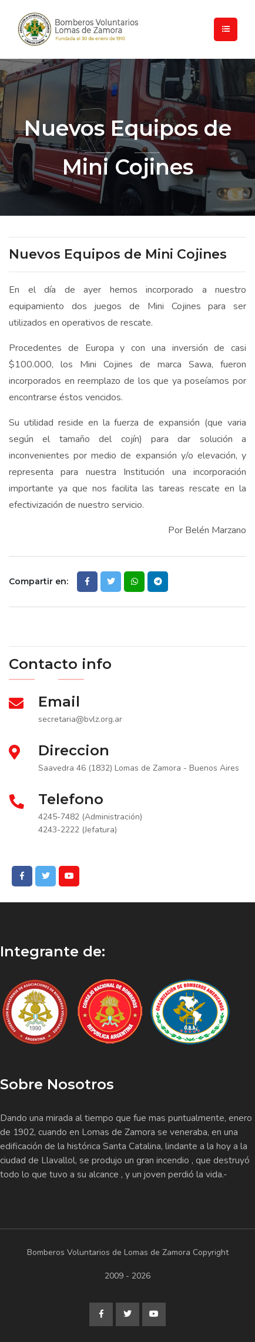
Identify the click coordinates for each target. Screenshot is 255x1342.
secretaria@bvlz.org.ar (80, 719)
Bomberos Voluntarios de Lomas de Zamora (108, 1252)
